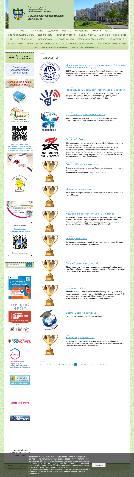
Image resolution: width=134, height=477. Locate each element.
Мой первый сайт (76, 238)
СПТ (36, 47)
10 (56, 365)
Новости (96, 31)
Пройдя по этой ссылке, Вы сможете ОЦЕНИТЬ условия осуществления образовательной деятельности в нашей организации (20, 147)
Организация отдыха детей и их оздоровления (101, 39)
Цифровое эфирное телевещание (85, 115)
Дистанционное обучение (112, 35)
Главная (23, 31)
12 (63, 365)
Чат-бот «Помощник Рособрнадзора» (55, 39)
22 (94, 365)
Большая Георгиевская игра (82, 164)
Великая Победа (75, 139)
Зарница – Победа (76, 288)
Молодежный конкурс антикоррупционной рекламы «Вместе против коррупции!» (96, 66)
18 (82, 365)
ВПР (11, 39)
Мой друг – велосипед (78, 189)
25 (104, 365)
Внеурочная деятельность (21, 35)
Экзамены (66, 31)
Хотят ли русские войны (80, 338)
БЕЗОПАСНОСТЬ (45, 35)
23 (97, 365)
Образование (81, 31)
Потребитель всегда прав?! (82, 263)
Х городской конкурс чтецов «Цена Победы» (91, 214)
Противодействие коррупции (85, 47)
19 (85, 365)
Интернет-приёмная (65, 35)
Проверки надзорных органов (111, 43)
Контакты (109, 31)
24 (100, 365)
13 (66, 365)
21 (91, 365)
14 (69, 365)
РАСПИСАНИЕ (37, 31)
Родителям (52, 31)
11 (60, 365)
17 (78, 365)
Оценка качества (87, 35)
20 (88, 365)
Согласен (99, 465)
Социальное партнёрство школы (77, 43)
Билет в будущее (25, 39)
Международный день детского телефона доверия (95, 90)
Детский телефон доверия (54, 47)
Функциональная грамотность (42, 43)
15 (72, 365)
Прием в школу (15, 43)
